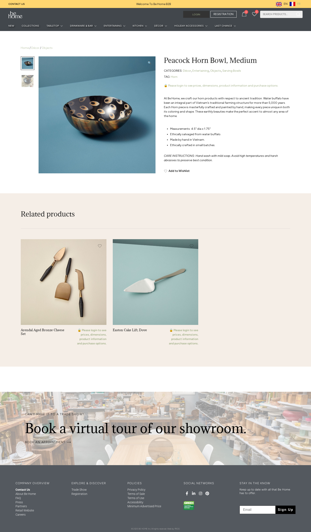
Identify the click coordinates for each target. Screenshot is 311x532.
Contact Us (16, 4)
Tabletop (53, 25)
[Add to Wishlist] (227, 171)
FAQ (18, 498)
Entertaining (113, 25)
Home (25, 48)
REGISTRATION (223, 14)
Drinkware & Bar (81, 25)
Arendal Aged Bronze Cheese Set (42, 332)
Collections (30, 25)
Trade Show (79, 489)
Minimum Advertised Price (144, 506)
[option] (295, 4)
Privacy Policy (136, 489)
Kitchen (138, 25)
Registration (79, 494)
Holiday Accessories (189, 25)
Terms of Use (135, 498)
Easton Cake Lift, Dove (130, 330)
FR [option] (299, 4)
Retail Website (25, 510)
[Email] (258, 510)
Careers (21, 514)
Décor (158, 25)
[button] (149, 63)
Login (196, 14)
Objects (47, 48)
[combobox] (277, 14)
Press (19, 502)
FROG (177, 528)
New (11, 25)
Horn (174, 77)
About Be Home (26, 494)
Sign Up (285, 509)
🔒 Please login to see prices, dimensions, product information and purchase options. (221, 85)
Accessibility (135, 502)
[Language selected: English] (289, 3)
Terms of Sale (136, 494)
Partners (21, 506)
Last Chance (223, 25)
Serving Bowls (231, 71)
